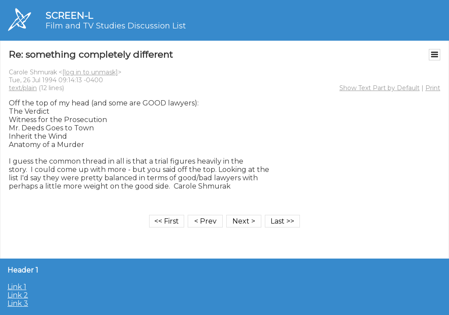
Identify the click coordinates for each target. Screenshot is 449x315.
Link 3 (17, 303)
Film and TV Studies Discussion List (116, 26)
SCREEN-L (69, 15)
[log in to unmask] (90, 72)
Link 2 (17, 295)
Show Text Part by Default (379, 88)
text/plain (23, 88)
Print (432, 88)
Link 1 (16, 287)
